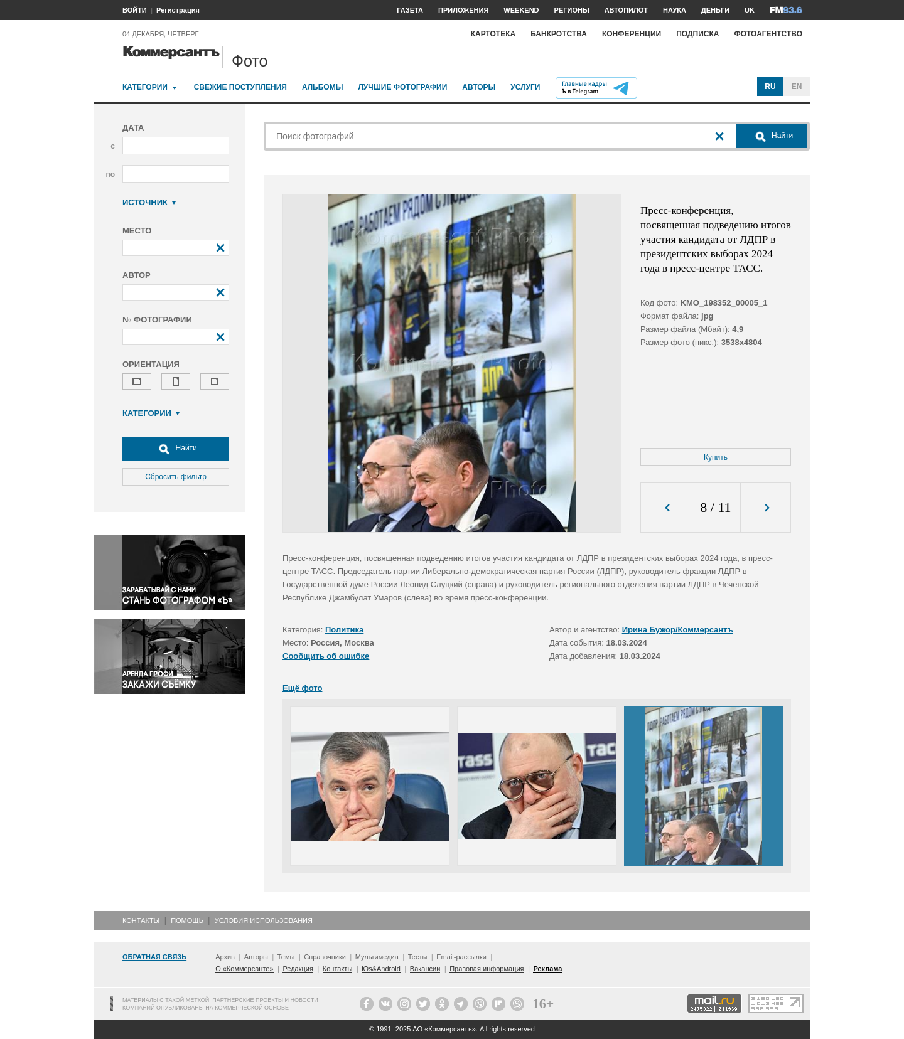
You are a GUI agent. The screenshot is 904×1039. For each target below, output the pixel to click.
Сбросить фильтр (176, 476)
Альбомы (322, 87)
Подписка (697, 33)
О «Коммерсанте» (244, 968)
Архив (225, 957)
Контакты (140, 920)
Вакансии (425, 968)
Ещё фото (302, 688)
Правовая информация (486, 968)
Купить (716, 457)
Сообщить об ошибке (325, 656)
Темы (286, 957)
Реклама (547, 968)
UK (750, 10)
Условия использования (264, 920)
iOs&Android (381, 968)
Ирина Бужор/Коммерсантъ (677, 629)
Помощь (187, 920)
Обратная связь (154, 957)
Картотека (493, 33)
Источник (149, 202)
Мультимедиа (377, 957)
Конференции (631, 33)
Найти (175, 448)
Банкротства (558, 33)
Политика (344, 629)
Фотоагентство (768, 33)
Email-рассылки (461, 957)
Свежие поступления (240, 87)
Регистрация (178, 10)
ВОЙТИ (134, 10)
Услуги (525, 87)
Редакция (297, 968)
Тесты (418, 957)
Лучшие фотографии (402, 87)
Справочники (325, 957)
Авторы (478, 87)
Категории (145, 87)
